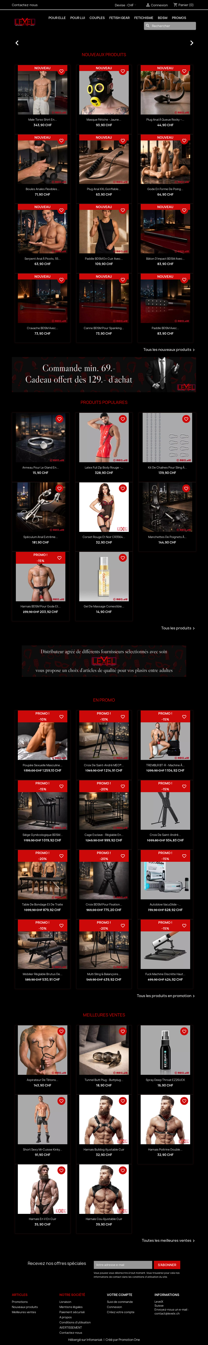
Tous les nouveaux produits (169, 350)
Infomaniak (95, 1340)
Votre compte (119, 1295)
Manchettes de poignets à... (167, 537)
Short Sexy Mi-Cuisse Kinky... (42, 1149)
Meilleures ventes (24, 1312)
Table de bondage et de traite (42, 904)
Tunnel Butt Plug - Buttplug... (104, 1080)
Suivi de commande (120, 1302)
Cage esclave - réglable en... (104, 835)
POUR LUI (77, 18)
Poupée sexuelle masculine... (42, 765)
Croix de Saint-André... (165, 835)
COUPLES (97, 18)
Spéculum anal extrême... (40, 537)
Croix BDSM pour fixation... (104, 904)
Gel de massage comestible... (104, 606)
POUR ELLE (57, 18)
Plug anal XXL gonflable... (104, 189)
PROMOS (179, 18)
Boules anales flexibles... (42, 189)
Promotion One (129, 1340)
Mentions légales (71, 1307)
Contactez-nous (25, 5)
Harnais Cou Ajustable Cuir (104, 1219)
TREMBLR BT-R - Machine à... (165, 765)
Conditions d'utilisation (75, 1322)
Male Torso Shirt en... (42, 119)
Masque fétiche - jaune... (104, 119)
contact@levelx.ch (167, 1313)
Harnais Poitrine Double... (165, 1149)
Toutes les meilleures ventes (169, 1240)
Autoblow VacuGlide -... (165, 904)
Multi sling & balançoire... (104, 974)
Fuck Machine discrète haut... (165, 974)
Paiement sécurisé (72, 1312)
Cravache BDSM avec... (42, 328)
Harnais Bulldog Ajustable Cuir (104, 1149)
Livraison (65, 1302)
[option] (104, 41)
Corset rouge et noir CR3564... (104, 537)
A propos (65, 1317)
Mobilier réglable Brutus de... (42, 974)
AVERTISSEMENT (70, 1327)
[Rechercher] (170, 26)
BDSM (162, 18)
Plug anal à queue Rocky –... (165, 119)
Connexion (114, 1307)
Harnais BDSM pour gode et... (41, 606)
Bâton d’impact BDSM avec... (165, 258)
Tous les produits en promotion (166, 996)
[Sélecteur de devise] (132, 5)
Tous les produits (178, 628)
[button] (26, 41)
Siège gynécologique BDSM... (43, 835)
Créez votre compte (121, 1312)
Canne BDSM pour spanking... (104, 328)
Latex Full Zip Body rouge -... (104, 467)
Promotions (20, 1302)
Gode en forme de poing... (165, 189)
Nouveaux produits (25, 1307)
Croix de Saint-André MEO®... (104, 765)
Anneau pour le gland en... (40, 467)
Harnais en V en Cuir (42, 1219)
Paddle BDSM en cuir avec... (104, 258)
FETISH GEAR (119, 18)
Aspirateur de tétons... (42, 1080)
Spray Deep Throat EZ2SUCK (165, 1080)
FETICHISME (143, 18)
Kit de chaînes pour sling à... (167, 467)
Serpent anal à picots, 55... (43, 258)
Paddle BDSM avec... (165, 328)
